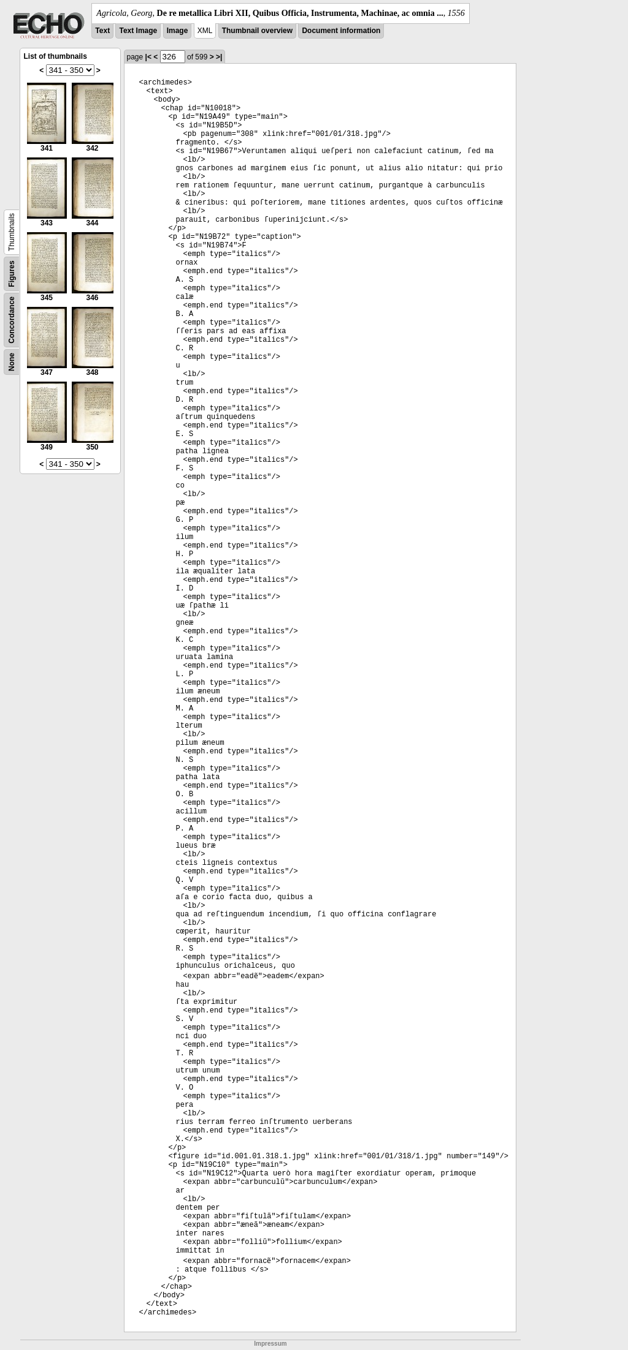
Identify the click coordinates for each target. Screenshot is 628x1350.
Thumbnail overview (257, 30)
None (11, 362)
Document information (341, 30)
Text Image (138, 30)
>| (219, 57)
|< (148, 57)
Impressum (270, 1343)
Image (177, 30)
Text (102, 30)
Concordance (11, 320)
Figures (11, 273)
